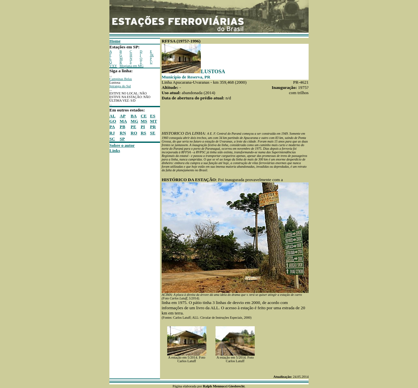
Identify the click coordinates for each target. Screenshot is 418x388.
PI (143, 126)
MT (153, 121)
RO (134, 132)
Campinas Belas (120, 79)
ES (152, 115)
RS (143, 132)
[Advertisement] (129, 251)
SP (122, 138)
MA (123, 121)
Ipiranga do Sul (120, 86)
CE (144, 115)
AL (112, 115)
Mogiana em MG (131, 66)
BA (134, 115)
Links (114, 150)
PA (112, 126)
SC (112, 138)
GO (112, 121)
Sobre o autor (122, 145)
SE (152, 132)
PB (122, 126)
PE (133, 126)
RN (123, 132)
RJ (112, 132)
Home (115, 41)
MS (144, 121)
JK (152, 55)
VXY (113, 66)
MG (134, 121)
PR (153, 126)
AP (123, 115)
